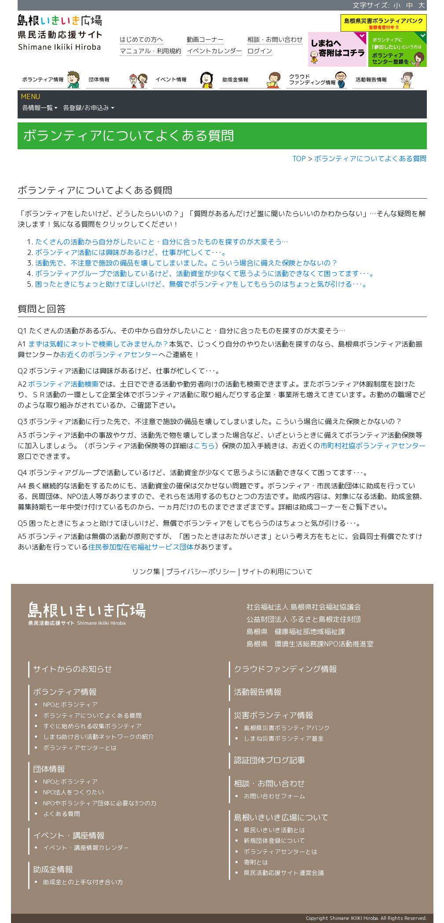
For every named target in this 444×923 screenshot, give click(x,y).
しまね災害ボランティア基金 (284, 738)
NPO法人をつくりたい (73, 792)
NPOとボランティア (70, 704)
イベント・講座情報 (68, 835)
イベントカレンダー (214, 51)
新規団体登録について (274, 840)
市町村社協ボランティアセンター (373, 445)
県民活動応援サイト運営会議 (284, 872)
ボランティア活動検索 (63, 384)
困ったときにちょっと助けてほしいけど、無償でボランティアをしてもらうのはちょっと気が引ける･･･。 (202, 284)
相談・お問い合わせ (275, 39)
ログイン (259, 51)
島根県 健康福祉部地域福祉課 (295, 631)
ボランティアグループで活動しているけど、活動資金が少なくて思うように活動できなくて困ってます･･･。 (206, 273)
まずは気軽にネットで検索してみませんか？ (98, 344)
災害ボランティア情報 (273, 715)
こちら (204, 445)
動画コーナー (205, 39)
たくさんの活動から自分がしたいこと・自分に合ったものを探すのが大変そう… (161, 242)
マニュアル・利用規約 (150, 51)
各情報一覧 (37, 107)
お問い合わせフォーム (274, 796)
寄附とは (256, 862)
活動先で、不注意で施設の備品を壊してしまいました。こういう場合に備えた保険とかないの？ (186, 263)
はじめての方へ (141, 39)
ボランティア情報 (64, 692)
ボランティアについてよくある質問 (370, 158)
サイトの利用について (277, 571)
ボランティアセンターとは (80, 747)
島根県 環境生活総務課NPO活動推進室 (310, 644)
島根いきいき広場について (281, 817)
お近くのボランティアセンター (109, 354)
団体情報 (49, 769)
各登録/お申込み (86, 107)
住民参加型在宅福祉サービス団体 (141, 547)
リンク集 (146, 571)
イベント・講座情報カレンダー (86, 847)
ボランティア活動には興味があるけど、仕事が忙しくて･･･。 (132, 252)
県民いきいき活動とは (274, 830)
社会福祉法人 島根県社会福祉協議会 (303, 607)
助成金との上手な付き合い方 (83, 882)
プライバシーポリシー (201, 571)
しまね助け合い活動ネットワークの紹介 (98, 736)
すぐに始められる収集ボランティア (92, 726)
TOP (299, 158)
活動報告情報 (257, 692)
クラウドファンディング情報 (285, 669)
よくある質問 (61, 813)
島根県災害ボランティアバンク (287, 728)
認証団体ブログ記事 (269, 760)
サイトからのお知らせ (72, 669)
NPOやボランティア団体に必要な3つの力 (100, 803)
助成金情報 (53, 869)
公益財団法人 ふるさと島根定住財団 (303, 619)
